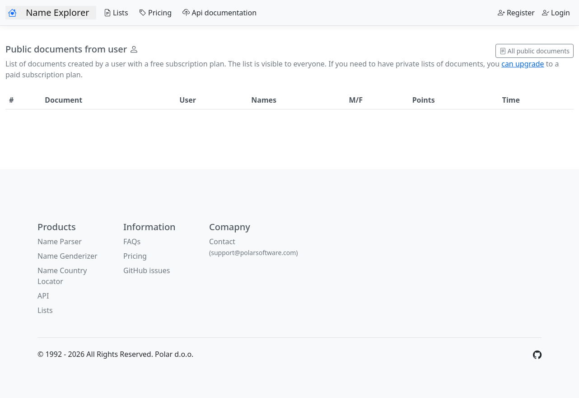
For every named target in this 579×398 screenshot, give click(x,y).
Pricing (153, 13)
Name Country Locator (62, 275)
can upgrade (522, 64)
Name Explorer (57, 12)
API (43, 296)
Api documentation (218, 13)
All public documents (535, 51)
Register (516, 13)
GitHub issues (146, 270)
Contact (253, 247)
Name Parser (59, 241)
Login (556, 13)
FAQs (131, 241)
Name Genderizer (67, 256)
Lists (114, 13)
